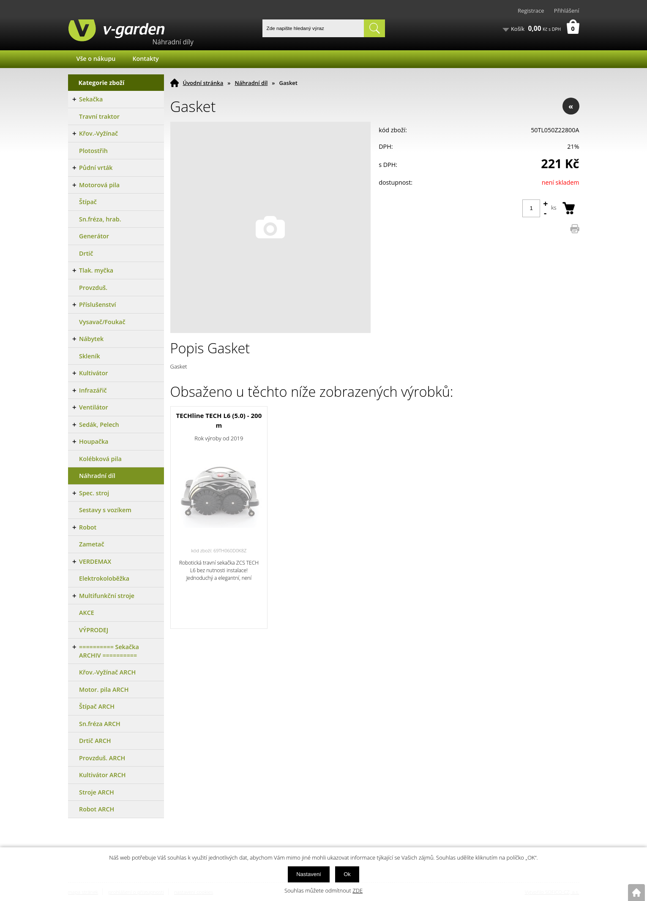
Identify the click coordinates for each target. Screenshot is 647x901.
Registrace (531, 10)
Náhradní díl (251, 83)
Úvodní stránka (203, 83)
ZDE (357, 890)
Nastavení (308, 874)
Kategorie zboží (102, 83)
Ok (347, 874)
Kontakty (145, 59)
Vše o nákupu (96, 59)
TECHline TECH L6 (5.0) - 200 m (219, 420)
